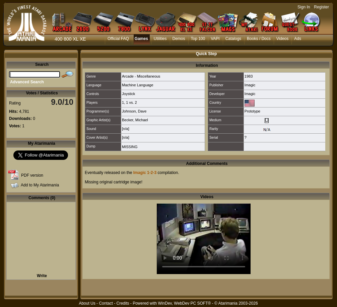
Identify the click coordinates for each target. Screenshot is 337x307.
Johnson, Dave (134, 111)
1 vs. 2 (131, 102)
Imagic (250, 85)
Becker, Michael (135, 120)
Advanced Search (27, 82)
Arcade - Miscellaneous (141, 76)
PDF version (32, 175)
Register (321, 7)
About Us (87, 303)
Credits (122, 303)
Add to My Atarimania (40, 185)
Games (141, 38)
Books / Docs (259, 38)
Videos (282, 38)
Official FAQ (118, 38)
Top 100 (198, 38)
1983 (249, 76)
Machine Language (137, 85)
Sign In (303, 7)
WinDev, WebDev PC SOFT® (184, 303)
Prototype (252, 111)
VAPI (215, 38)
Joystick (128, 94)
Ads (297, 38)
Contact (106, 303)
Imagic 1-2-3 (144, 172)
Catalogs (233, 38)
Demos (179, 38)
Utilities (160, 38)
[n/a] (125, 129)
